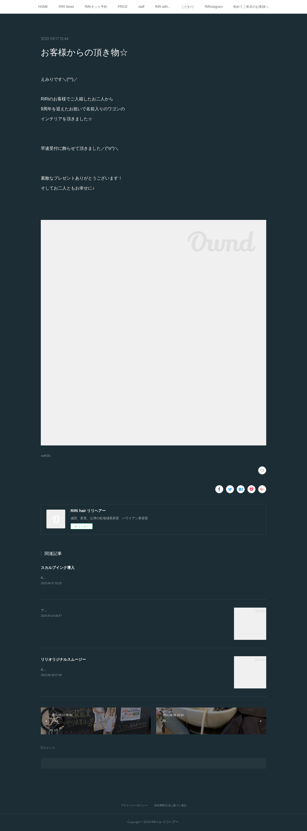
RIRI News (66, 7)
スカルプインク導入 (58, 567)
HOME (43, 7)
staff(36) (46, 455)
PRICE (123, 7)
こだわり (187, 7)
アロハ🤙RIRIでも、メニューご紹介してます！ (75, 610)
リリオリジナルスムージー (63, 660)
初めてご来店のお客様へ (251, 7)
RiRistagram (213, 7)
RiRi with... (162, 7)
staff (141, 7)
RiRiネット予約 (96, 7)
